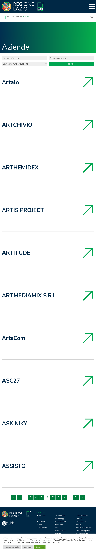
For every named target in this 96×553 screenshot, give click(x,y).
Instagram (41, 527)
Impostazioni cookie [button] (12, 547)
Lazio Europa (60, 515)
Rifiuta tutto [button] (40, 547)
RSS (39, 524)
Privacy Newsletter (83, 527)
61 (76, 497)
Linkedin (40, 521)
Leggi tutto (56, 542)
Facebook (41, 515)
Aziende (19, 17)
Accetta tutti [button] (28, 547)
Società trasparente (84, 530)
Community (11, 17)
